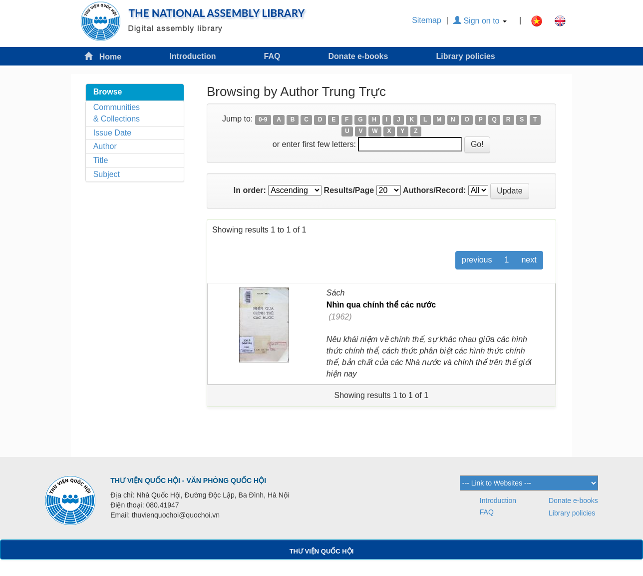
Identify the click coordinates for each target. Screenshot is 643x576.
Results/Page (349, 190)
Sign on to (480, 20)
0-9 (263, 119)
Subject (106, 174)
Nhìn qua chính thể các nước (381, 304)
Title (100, 160)
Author (105, 146)
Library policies (465, 56)
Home (102, 56)
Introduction (192, 56)
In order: (250, 190)
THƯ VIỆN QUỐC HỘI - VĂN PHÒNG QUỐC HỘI (188, 480)
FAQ (272, 56)
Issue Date (112, 132)
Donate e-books (358, 56)
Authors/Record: (434, 190)
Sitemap (426, 20)
